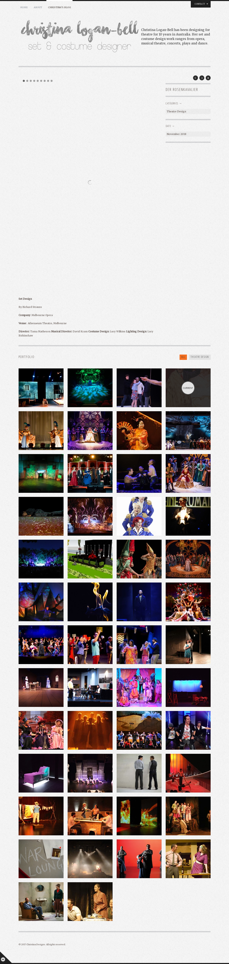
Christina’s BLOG (59, 7)
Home (24, 7)
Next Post (201, 77)
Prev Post (195, 77)
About (38, 7)
